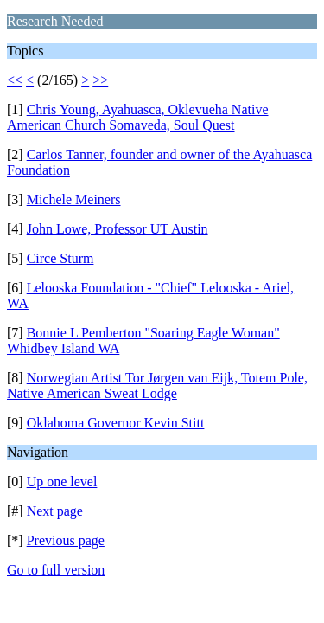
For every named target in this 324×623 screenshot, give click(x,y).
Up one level (62, 481)
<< (14, 80)
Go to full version (56, 569)
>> (100, 80)
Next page (55, 511)
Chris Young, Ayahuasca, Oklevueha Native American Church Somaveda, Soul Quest (137, 117)
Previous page (66, 540)
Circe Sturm (60, 258)
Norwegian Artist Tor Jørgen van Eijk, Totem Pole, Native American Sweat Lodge (157, 385)
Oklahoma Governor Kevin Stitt (116, 422)
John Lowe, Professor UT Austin (117, 229)
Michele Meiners (74, 199)
